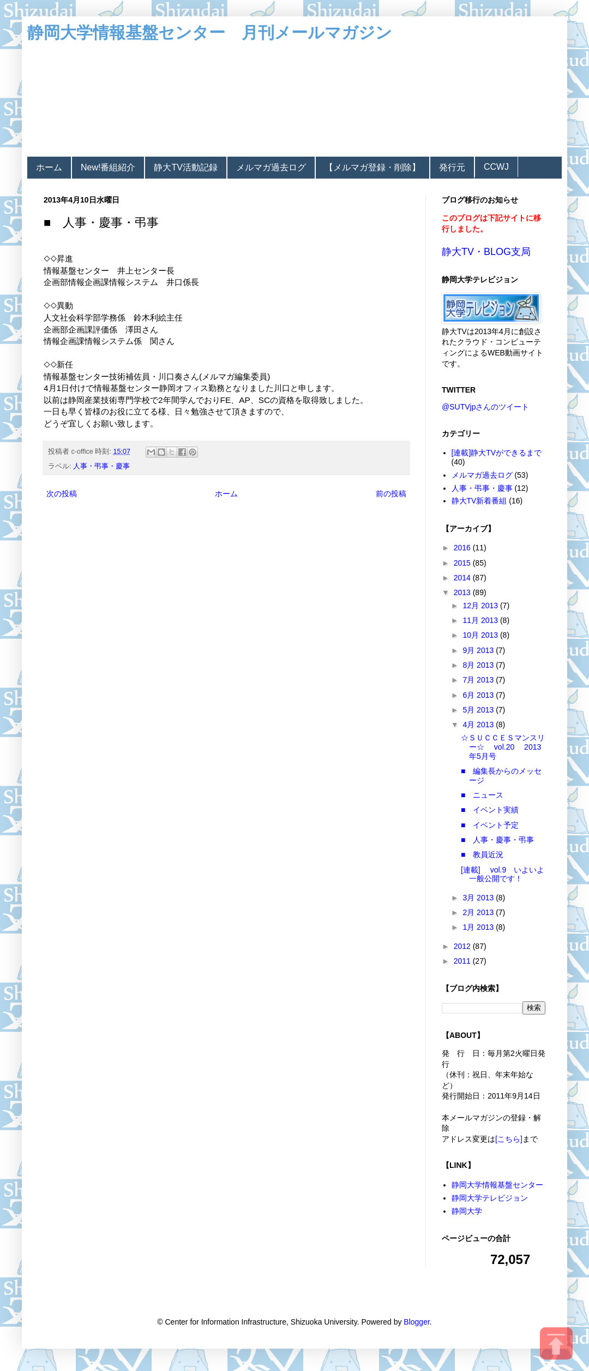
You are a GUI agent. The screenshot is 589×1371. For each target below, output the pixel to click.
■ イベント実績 (490, 809)
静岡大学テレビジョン (490, 1198)
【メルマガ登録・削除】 (372, 167)
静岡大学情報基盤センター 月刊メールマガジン (209, 32)
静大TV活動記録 (185, 167)
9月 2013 (479, 650)
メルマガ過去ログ (271, 167)
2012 (463, 946)
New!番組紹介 (108, 167)
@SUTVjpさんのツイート (485, 406)
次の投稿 (61, 493)
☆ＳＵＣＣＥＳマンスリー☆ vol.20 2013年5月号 (503, 747)
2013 (463, 592)
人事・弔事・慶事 (101, 466)
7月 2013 (479, 679)
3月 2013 (479, 897)
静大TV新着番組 (479, 500)
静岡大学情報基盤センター (497, 1184)
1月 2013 (479, 927)
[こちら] (508, 1139)
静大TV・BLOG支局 (486, 251)
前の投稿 (391, 493)
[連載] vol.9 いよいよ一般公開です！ (502, 874)
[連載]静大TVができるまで (497, 452)
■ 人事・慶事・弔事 (497, 839)
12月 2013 (481, 605)
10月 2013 (481, 635)
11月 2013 (481, 620)
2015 (463, 563)
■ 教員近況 (482, 854)
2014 (463, 577)
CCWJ (496, 166)
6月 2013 (479, 695)
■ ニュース (482, 795)
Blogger (416, 1321)
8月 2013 (479, 665)
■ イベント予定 (490, 825)
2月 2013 (479, 912)
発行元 (452, 167)
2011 (463, 961)
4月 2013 (479, 724)
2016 (463, 547)
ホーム (49, 167)
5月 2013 (479, 709)
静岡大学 (467, 1211)
